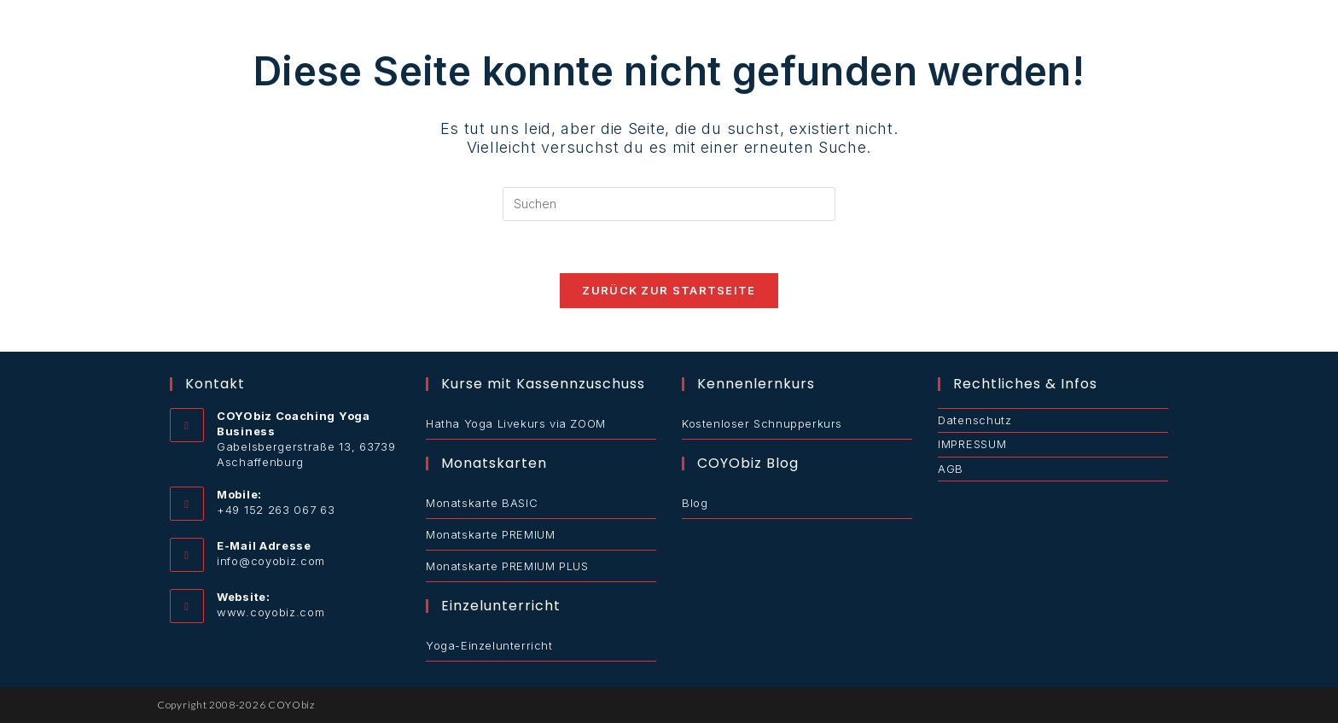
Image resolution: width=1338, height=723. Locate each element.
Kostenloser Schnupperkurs (762, 423)
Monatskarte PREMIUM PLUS (507, 566)
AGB (950, 468)
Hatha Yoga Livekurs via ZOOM (516, 423)
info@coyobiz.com (271, 561)
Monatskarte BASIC (482, 503)
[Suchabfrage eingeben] (669, 204)
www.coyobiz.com (271, 612)
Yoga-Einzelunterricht (489, 645)
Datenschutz (975, 420)
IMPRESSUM (972, 444)
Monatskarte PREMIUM (490, 534)
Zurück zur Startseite (668, 290)
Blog (694, 503)
